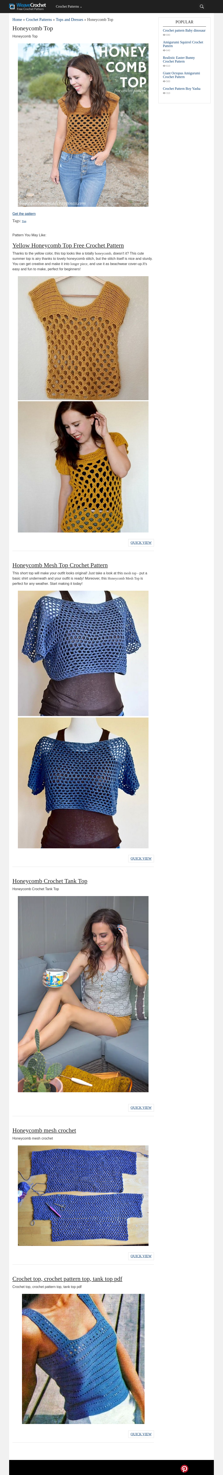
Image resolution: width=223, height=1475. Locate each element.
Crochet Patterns (67, 6)
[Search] (202, 6)
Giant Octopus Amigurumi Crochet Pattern (181, 75)
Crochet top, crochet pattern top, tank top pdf (67, 1276)
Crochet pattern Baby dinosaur (184, 30)
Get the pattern (24, 214)
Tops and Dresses (69, 19)
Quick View (141, 542)
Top (24, 221)
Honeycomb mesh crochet (44, 1128)
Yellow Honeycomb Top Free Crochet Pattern (68, 245)
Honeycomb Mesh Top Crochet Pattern (60, 564)
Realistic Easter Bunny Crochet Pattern (179, 59)
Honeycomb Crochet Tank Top (49, 880)
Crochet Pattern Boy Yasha (181, 88)
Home (17, 19)
